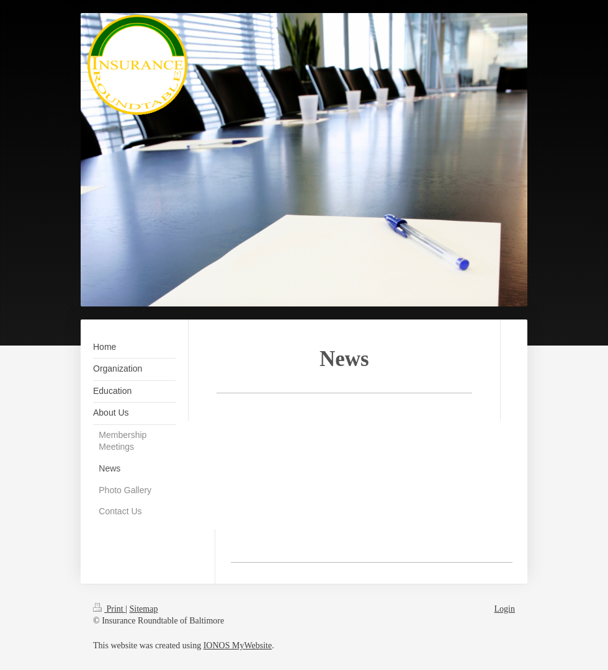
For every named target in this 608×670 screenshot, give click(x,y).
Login (504, 609)
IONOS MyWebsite (237, 645)
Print (109, 609)
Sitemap (144, 609)
